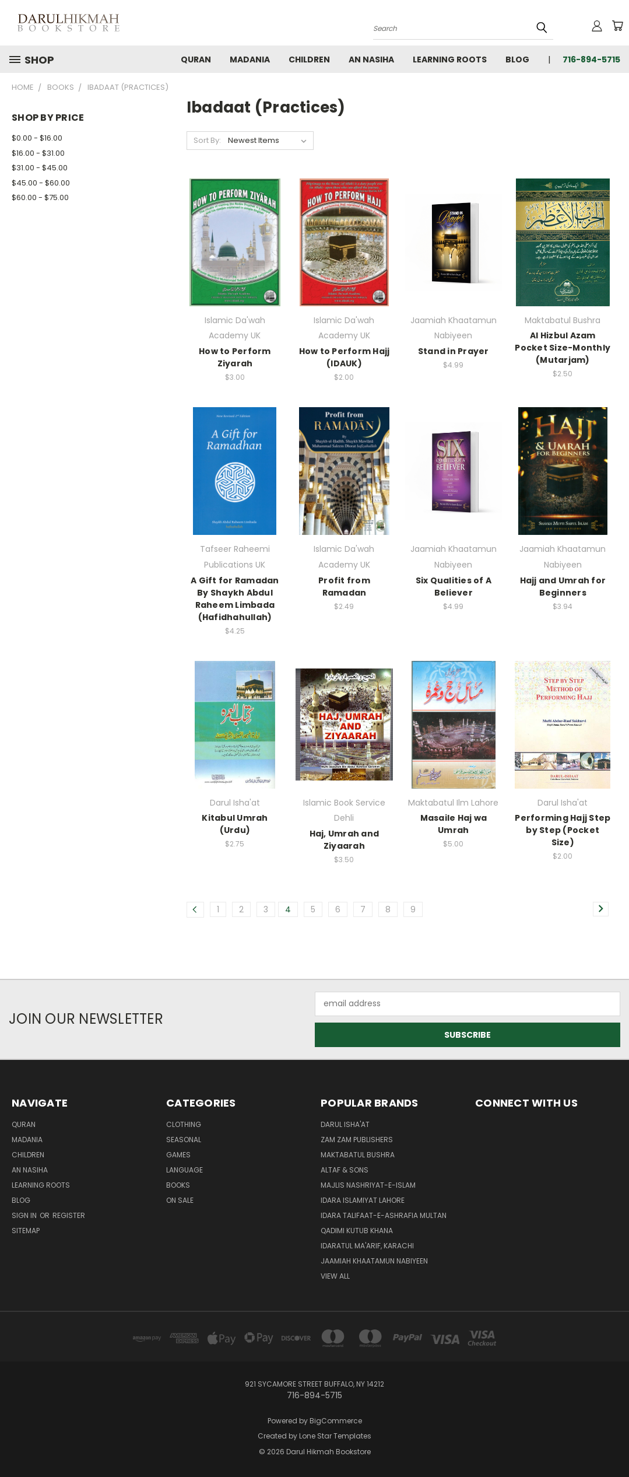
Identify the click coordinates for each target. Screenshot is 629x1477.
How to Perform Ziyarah (235, 357)
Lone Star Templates (335, 1436)
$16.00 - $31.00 (38, 153)
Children (309, 59)
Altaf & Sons (344, 1170)
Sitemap (26, 1231)
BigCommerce (336, 1421)
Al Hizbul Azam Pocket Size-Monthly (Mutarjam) (562, 348)
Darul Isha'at (345, 1124)
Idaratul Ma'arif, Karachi (367, 1246)
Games (178, 1155)
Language (184, 1170)
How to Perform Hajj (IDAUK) (344, 357)
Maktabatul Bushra (358, 1155)
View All (335, 1276)
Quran (196, 59)
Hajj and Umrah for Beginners (563, 586)
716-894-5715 (591, 59)
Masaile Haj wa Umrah (453, 824)
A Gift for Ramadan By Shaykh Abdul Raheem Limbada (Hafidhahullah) (235, 599)
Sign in (25, 1215)
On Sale (180, 1200)
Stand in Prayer (453, 351)
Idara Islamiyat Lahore (363, 1200)
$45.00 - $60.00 (41, 182)
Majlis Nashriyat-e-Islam (368, 1185)
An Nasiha (371, 59)
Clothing (183, 1124)
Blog (517, 59)
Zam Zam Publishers (357, 1139)
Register (68, 1215)
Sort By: (207, 140)
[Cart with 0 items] (617, 26)
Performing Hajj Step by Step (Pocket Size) (562, 830)
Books (178, 1185)
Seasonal (183, 1139)
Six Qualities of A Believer (454, 586)
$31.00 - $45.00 (40, 167)
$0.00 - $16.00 (37, 138)
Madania (250, 59)
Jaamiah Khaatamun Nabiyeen (374, 1261)
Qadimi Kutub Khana (357, 1231)
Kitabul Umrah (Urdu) (235, 824)
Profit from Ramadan (344, 586)
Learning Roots (450, 59)
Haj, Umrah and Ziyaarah (344, 840)
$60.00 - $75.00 (40, 197)
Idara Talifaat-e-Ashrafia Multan (384, 1215)
